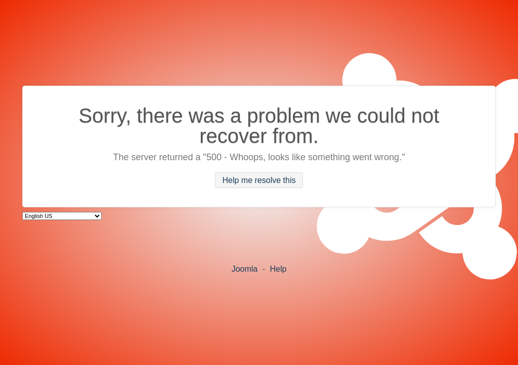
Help (278, 269)
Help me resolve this (259, 180)
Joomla (245, 269)
